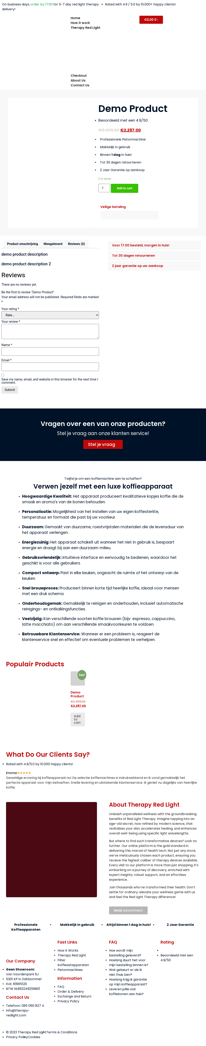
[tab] (22, 244)
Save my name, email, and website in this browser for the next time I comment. (49, 381)
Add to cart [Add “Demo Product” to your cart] (77, 719)
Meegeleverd (53, 244)
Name (6, 345)
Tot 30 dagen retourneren (133, 256)
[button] (154, 245)
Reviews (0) (76, 244)
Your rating (10, 309)
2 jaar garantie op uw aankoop (137, 266)
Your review (10, 322)
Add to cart (125, 188)
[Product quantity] (104, 188)
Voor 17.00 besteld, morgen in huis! (140, 245)
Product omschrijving (22, 244)
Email (6, 360)
